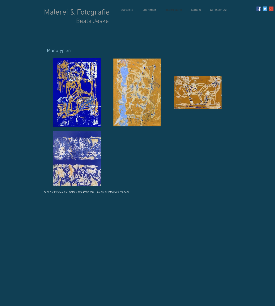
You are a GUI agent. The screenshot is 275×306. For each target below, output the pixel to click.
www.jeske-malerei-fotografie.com (75, 192)
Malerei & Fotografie (77, 16)
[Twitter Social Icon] (265, 9)
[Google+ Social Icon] (271, 9)
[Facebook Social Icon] (258, 9)
